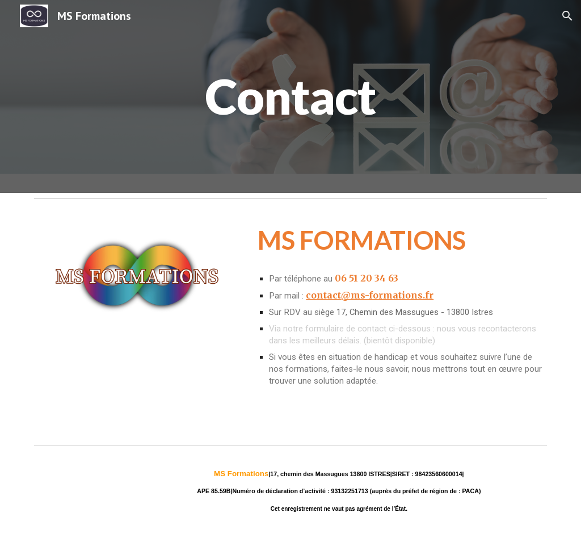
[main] (290, 96)
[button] (567, 16)
